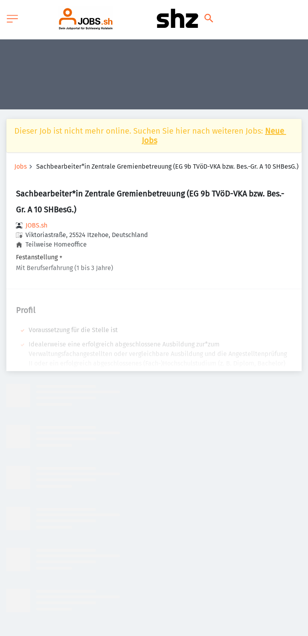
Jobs (20, 166)
